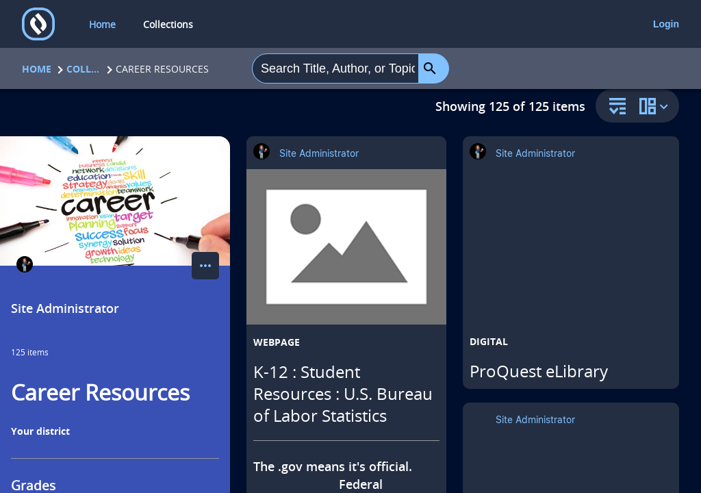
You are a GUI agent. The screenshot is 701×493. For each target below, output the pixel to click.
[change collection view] (655, 105)
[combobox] (335, 68)
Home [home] (102, 24)
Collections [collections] (168, 24)
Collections (83, 68)
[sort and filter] (614, 107)
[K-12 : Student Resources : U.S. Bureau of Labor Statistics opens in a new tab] (346, 247)
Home (36, 68)
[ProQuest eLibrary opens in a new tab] (571, 253)
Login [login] (666, 23)
